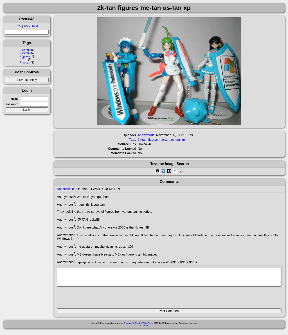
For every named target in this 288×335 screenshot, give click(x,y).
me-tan (26, 62)
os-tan (26, 50)
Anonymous (146, 135)
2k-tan (26, 53)
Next (35, 26)
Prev (18, 26)
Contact (144, 329)
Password (12, 104)
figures (26, 56)
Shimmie (128, 326)
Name (14, 98)
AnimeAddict (66, 189)
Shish (138, 326)
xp (26, 59)
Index (26, 26)
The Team (148, 326)
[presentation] (91, 299)
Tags (132, 139)
